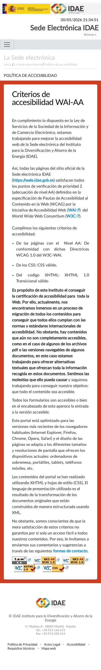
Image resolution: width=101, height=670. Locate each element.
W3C (71, 216)
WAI (72, 210)
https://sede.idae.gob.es (33, 180)
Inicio (7, 64)
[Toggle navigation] (7, 45)
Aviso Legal (52, 644)
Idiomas (90, 34)
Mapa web (48, 648)
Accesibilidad (76, 644)
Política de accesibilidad (60, 64)
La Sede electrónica (29, 58)
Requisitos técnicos (21, 648)
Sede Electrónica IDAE (64, 28)
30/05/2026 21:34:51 (80, 20)
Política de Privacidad (22, 644)
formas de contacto (70, 551)
